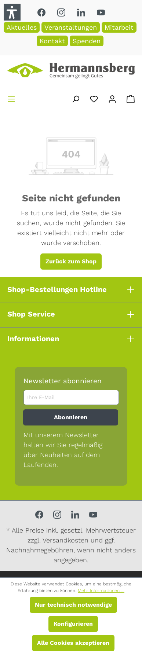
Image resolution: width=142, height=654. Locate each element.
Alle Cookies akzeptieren (73, 642)
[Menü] (11, 97)
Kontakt (52, 41)
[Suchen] (75, 97)
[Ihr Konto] (112, 97)
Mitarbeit (119, 27)
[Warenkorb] (130, 97)
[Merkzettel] (94, 97)
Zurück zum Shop (71, 261)
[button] (12, 12)
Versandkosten (65, 540)
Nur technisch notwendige (73, 604)
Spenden (87, 41)
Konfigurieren (73, 623)
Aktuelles (22, 27)
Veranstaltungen (70, 27)
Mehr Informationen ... (101, 590)
